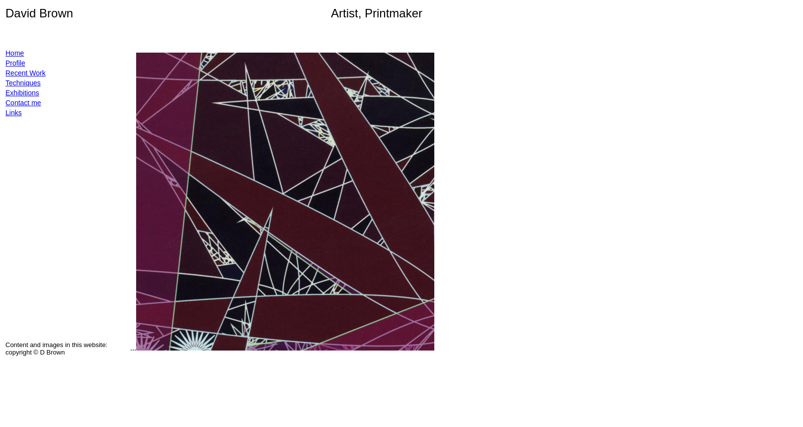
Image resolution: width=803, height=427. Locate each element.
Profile (15, 63)
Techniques (23, 83)
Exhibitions (22, 93)
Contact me (23, 103)
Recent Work (25, 73)
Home (14, 53)
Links (13, 113)
